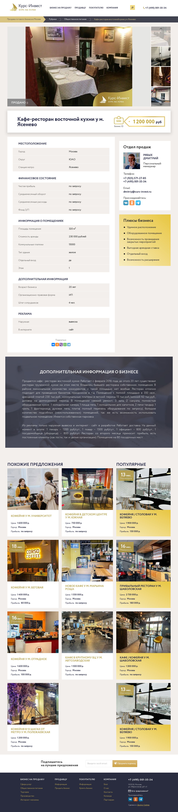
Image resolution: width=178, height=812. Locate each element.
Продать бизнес (62, 788)
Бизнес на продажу (60, 8)
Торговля (24, 792)
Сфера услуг (25, 784)
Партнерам (109, 800)
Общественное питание (75, 19)
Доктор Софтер (143, 805)
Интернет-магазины (29, 800)
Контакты (108, 792)
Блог (106, 784)
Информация (61, 784)
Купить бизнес (85, 788)
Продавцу (80, 8)
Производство (27, 796)
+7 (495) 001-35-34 (155, 8)
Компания (112, 8)
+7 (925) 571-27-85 (134, 178)
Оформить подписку (125, 763)
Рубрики (53, 19)
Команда (108, 796)
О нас (106, 788)
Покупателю (96, 8)
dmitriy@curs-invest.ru (137, 192)
